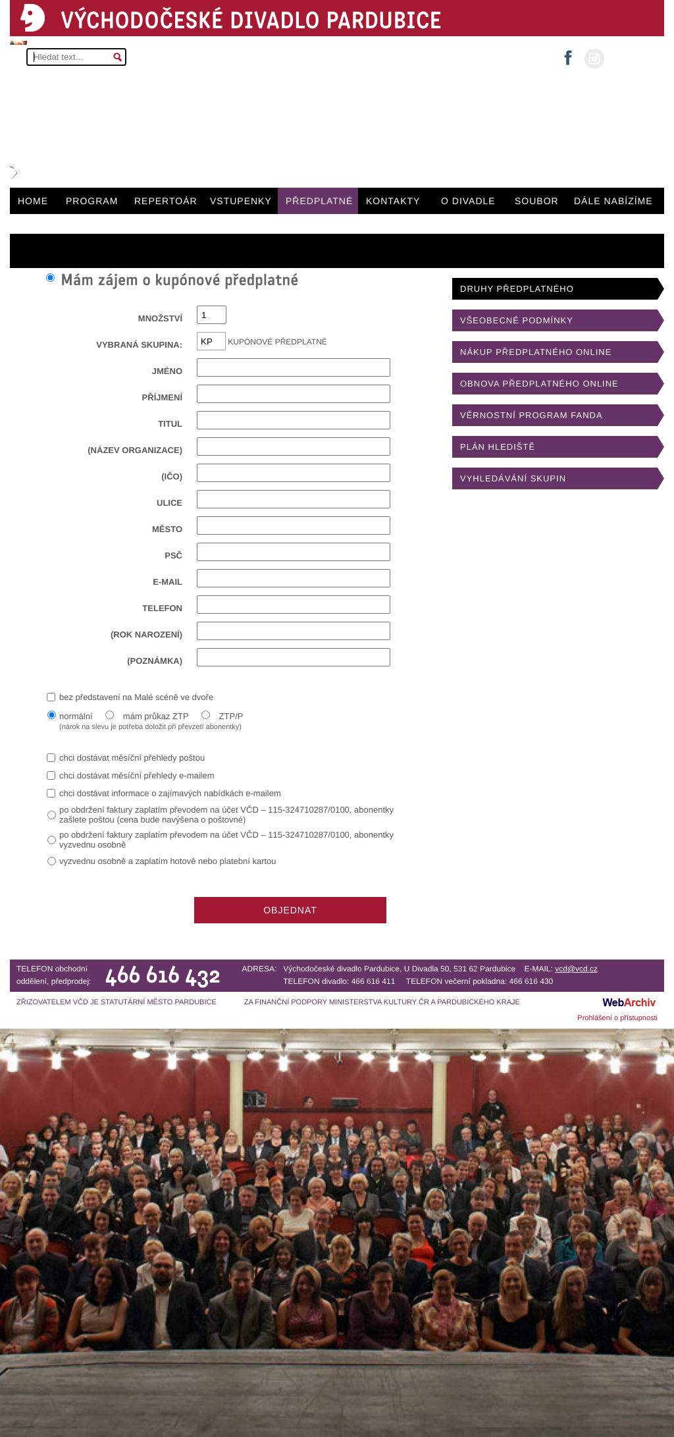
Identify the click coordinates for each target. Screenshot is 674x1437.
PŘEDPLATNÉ (319, 201)
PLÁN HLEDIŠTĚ (497, 447)
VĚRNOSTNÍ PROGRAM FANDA (531, 415)
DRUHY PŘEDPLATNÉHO (517, 289)
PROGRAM (92, 201)
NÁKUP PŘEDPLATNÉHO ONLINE (535, 352)
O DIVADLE (468, 201)
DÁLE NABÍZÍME (613, 201)
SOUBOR (537, 201)
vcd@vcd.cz (576, 968)
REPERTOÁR (165, 201)
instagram (594, 58)
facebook (568, 53)
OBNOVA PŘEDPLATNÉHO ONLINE (539, 384)
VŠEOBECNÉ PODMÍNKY (516, 320)
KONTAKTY (393, 201)
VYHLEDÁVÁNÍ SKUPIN (513, 478)
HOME (33, 201)
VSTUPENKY (241, 201)
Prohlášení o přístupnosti (617, 1018)
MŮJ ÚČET (633, 57)
